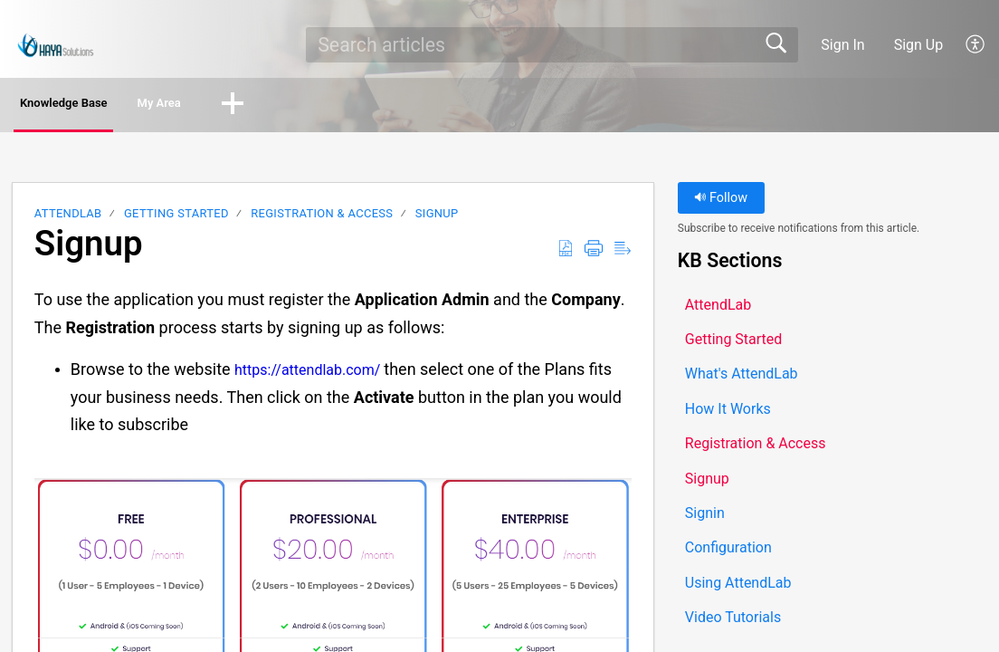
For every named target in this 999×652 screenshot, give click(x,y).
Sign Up (919, 44)
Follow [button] (720, 202)
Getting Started (176, 218)
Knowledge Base (97, 105)
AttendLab (68, 218)
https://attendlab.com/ (307, 374)
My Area (241, 105)
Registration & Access (322, 218)
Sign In (842, 44)
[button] (976, 44)
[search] (551, 44)
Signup (437, 218)
